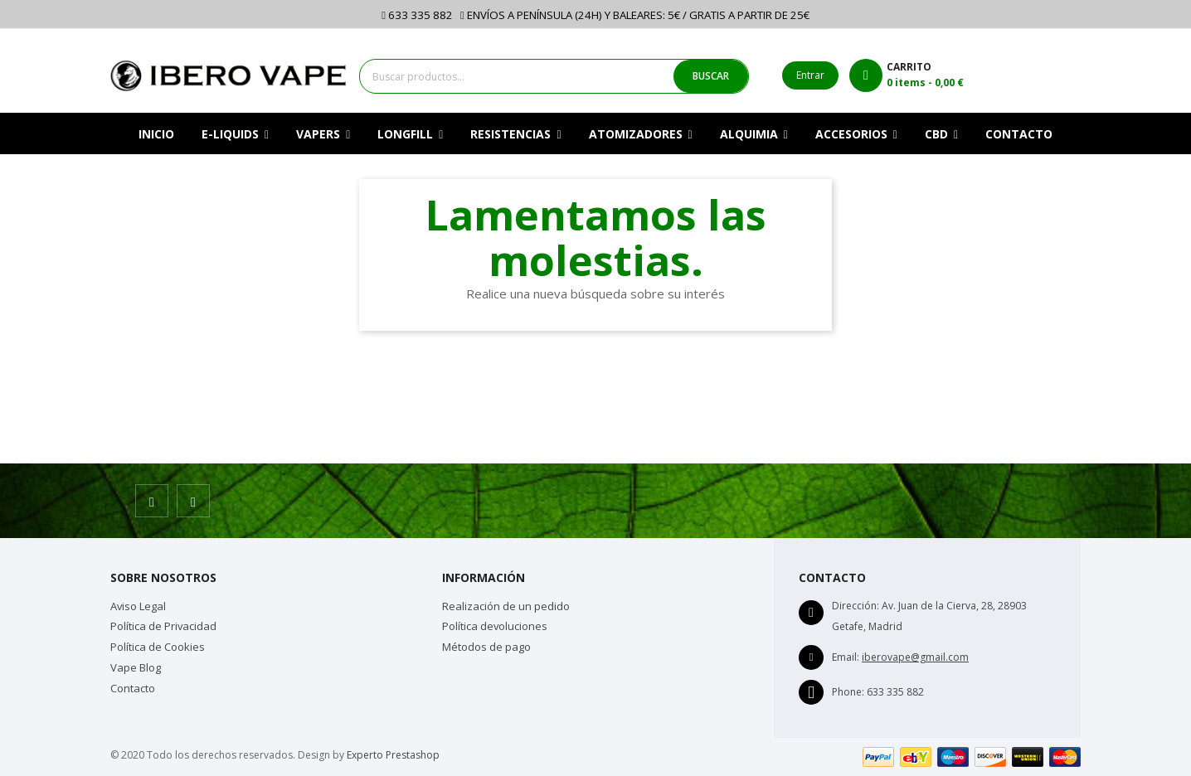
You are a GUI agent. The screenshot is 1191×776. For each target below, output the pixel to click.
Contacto (132, 688)
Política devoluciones (494, 625)
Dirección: (855, 606)
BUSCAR (711, 76)
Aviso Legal (138, 606)
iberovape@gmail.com (915, 657)
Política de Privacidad (163, 625)
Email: (845, 657)
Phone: (848, 692)
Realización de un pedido (506, 606)
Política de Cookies (157, 646)
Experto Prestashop (393, 755)
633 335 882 (417, 14)
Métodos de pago (486, 646)
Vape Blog (135, 667)
